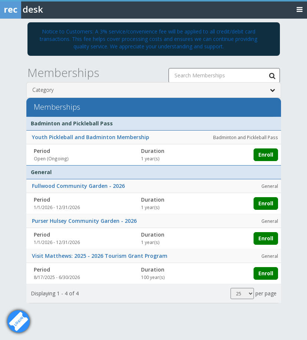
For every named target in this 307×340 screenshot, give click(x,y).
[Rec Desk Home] (41, 9)
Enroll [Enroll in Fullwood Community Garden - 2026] (265, 203)
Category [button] (153, 90)
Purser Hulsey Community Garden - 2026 (84, 220)
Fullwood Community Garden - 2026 (78, 185)
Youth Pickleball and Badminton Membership (90, 137)
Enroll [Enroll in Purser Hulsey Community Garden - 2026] (265, 238)
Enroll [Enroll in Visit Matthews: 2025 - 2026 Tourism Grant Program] (265, 273)
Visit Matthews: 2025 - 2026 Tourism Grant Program (99, 255)
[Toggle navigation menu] (300, 9)
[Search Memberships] (272, 75)
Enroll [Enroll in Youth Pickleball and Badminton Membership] (265, 154)
